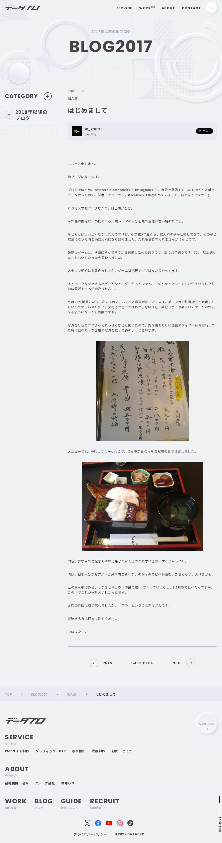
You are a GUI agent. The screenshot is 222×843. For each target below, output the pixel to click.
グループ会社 (45, 783)
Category (28, 96)
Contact (191, 8)
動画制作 (98, 750)
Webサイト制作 (17, 750)
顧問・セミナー (123, 750)
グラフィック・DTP (51, 750)
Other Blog (90, 134)
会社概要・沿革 (17, 783)
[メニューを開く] (212, 8)
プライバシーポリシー (90, 834)
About (168, 8)
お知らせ (67, 783)
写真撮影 (78, 750)
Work (147, 8)
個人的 (73, 98)
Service (124, 8)
